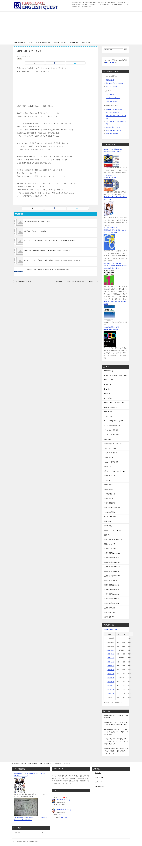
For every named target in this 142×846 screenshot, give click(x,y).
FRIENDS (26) (108, 380)
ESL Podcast (110, 95)
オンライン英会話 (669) (111, 434)
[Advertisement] (71, 25)
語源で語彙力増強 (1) (110, 612)
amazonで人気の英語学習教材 (113, 149)
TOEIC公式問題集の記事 (111, 327)
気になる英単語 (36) (110, 516)
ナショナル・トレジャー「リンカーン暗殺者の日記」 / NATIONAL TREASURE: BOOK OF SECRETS (52, 260)
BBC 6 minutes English (113, 98)
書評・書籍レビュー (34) (112, 507)
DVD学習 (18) (108, 371)
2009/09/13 (110, 686)
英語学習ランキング (60, 42)
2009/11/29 (110, 689)
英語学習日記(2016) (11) (111, 598)
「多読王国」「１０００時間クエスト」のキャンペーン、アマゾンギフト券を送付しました (116, 741)
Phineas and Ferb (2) (110, 407)
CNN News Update (111, 101)
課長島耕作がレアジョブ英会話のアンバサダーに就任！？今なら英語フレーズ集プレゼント (116, 751)
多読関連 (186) (109, 489)
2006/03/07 (110, 650)
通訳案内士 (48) (109, 617)
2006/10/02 (110, 658)
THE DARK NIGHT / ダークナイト (24, 281)
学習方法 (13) (108, 498)
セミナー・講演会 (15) (111, 462)
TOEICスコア (64, 817)
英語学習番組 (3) (109, 608)
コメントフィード (100, 782)
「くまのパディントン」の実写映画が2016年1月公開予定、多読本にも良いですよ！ (47, 269)
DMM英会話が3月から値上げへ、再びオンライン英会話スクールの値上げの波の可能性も (116, 731)
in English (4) (108, 389)
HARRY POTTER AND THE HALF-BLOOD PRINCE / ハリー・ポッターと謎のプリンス (48, 250)
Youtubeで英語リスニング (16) (113, 421)
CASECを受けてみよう (113, 127)
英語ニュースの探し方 (112, 112)
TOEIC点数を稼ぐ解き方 (113, 130)
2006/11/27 (110, 662)
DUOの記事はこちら (110, 175)
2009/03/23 (110, 678)
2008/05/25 (110, 670)
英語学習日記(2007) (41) (111, 557)
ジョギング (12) (109, 457)
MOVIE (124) (108, 398)
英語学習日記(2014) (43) (111, 589)
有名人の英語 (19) (109, 512)
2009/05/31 (110, 682)
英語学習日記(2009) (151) (112, 567)
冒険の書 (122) (109, 484)
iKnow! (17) (107, 384)
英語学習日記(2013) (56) (111, 585)
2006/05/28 (110, 654)
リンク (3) (107, 480)
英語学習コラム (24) (110, 548)
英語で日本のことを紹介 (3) (113, 539)
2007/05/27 (110, 666)
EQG (30, 42)
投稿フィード (99, 777)
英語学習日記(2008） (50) (112, 562)
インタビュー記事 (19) (111, 430)
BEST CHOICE (109, 62)
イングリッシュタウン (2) (112, 425)
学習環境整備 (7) (109, 503)
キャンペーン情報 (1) (110, 453)
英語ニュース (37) (109, 544)
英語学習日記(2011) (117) (112, 576)
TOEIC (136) (108, 416)
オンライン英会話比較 (43, 42)
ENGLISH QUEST (19, 42)
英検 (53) (107, 535)
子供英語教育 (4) (109, 494)
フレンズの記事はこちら (111, 227)
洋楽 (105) (107, 521)
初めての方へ (86, 42)
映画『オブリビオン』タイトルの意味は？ (35, 231)
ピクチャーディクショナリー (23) (114, 471)
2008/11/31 (110, 674)
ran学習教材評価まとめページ (113, 151)
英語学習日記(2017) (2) (111, 603)
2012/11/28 (110, 693)
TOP (28, 763)
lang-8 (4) (107, 393)
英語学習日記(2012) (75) (111, 580)
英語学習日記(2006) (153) (112, 553)
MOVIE (19, 59)
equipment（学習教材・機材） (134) (115, 375)
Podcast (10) (108, 412)
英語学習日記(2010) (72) (111, 571)
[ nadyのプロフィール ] (64, 809)
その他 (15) (107, 466)
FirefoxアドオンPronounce (114, 109)
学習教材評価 (110, 80)
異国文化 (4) (108, 526)
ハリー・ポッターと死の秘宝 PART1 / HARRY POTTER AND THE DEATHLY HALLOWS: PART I (51, 240)
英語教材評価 (74, 42)
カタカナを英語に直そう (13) (113, 444)
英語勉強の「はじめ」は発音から (116, 83)
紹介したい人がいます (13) (112, 530)
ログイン (98, 773)
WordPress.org (99, 786)
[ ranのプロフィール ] (63, 800)
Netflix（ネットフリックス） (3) (114, 402)
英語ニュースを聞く (112, 86)
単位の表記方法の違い (112, 133)
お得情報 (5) (108, 439)
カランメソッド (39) (110, 448)
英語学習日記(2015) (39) (111, 594)
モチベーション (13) (110, 475)
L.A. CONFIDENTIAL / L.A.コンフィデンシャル (37, 221)
